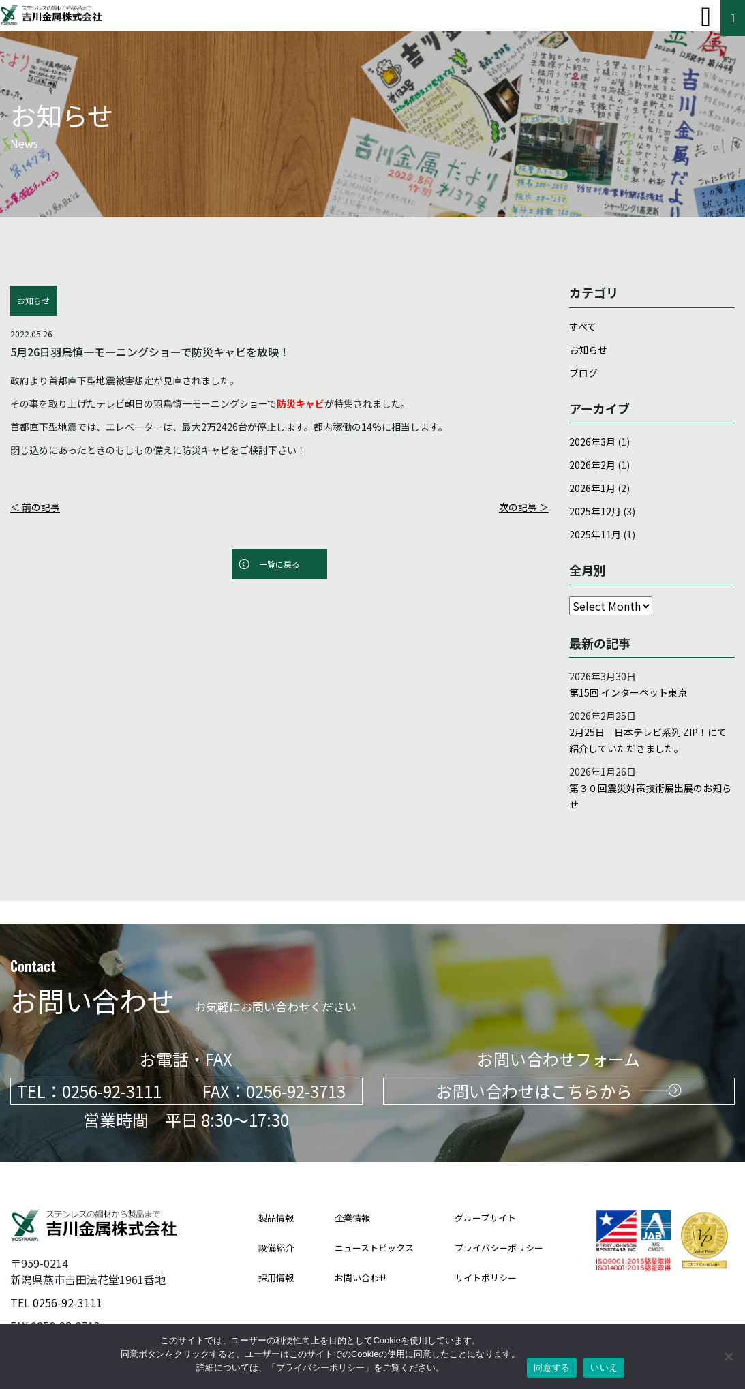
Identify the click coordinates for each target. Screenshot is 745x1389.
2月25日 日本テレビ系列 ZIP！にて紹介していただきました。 (648, 740)
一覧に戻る (279, 564)
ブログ (583, 373)
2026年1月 (592, 488)
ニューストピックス (374, 1225)
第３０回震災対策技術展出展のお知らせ (650, 796)
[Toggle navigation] (706, 17)
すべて (582, 326)
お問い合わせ (361, 1255)
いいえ (604, 1367)
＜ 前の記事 (35, 507)
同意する (552, 1367)
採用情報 (276, 1255)
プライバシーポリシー (499, 1225)
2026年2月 (592, 465)
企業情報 (352, 1195)
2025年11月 (595, 534)
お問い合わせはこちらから (559, 1068)
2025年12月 (595, 511)
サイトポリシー (486, 1255)
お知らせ (588, 349)
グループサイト (485, 1195)
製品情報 (276, 1195)
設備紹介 (276, 1225)
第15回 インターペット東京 (628, 692)
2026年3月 (592, 441)
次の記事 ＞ (524, 507)
